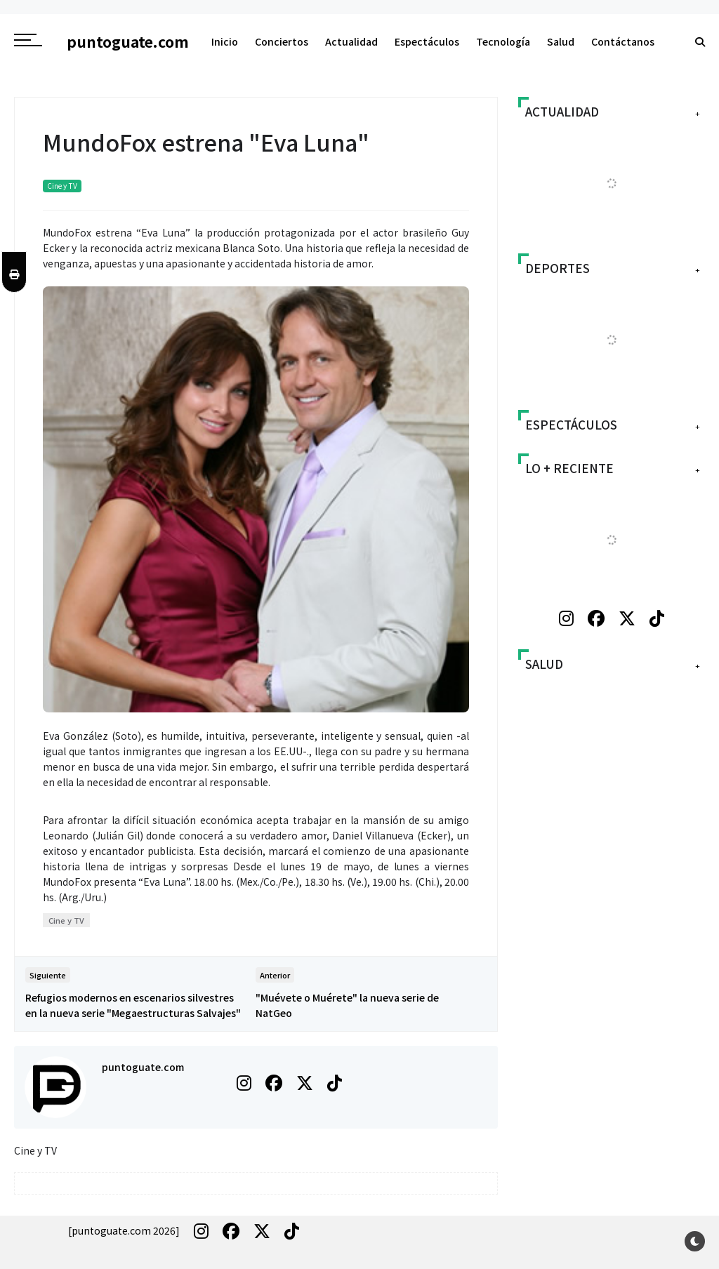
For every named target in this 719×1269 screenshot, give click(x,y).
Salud (560, 41)
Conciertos (281, 41)
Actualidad (351, 41)
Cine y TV (62, 185)
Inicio (224, 41)
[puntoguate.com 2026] (124, 1230)
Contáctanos (622, 41)
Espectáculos (427, 41)
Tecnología (503, 41)
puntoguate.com (143, 1067)
